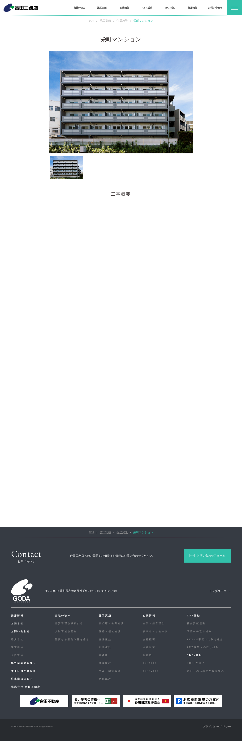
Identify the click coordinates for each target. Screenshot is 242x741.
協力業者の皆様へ (23, 663)
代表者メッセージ (155, 631)
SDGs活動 (169, 7)
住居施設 (105, 639)
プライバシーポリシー (217, 726)
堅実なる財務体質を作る (72, 639)
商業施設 (105, 663)
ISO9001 (150, 663)
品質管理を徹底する (69, 623)
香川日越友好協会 (23, 671)
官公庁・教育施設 (111, 623)
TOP (91, 20)
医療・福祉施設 (110, 631)
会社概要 (149, 639)
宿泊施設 (105, 647)
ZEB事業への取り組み (203, 647)
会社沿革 (149, 647)
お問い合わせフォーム (211, 555)
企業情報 (124, 7)
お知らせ (17, 623)
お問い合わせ (215, 7)
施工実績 (102, 7)
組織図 (147, 655)
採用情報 (192, 7)
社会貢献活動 (196, 623)
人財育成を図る (66, 631)
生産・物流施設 (110, 671)
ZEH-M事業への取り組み (205, 639)
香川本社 (17, 639)
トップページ (217, 591)
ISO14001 (151, 671)
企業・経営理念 (154, 623)
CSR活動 (147, 7)
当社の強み (79, 7)
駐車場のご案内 (22, 679)
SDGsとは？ (196, 663)
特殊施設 (105, 679)
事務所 (103, 655)
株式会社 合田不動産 (26, 687)
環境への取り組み (199, 631)
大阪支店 (17, 655)
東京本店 (17, 647)
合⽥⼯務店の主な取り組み (205, 671)
